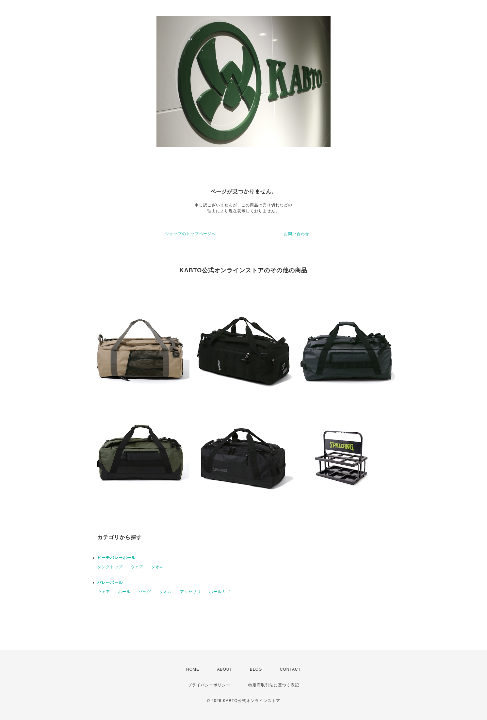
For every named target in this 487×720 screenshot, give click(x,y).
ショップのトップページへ (190, 234)
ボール (124, 591)
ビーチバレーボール (116, 557)
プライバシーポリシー (209, 685)
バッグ (144, 591)
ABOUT (224, 669)
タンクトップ (110, 567)
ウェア (137, 567)
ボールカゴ (219, 591)
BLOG (256, 669)
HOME (192, 669)
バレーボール (110, 582)
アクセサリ (190, 591)
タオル (157, 567)
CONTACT (290, 669)
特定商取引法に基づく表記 (273, 685)
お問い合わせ (296, 234)
